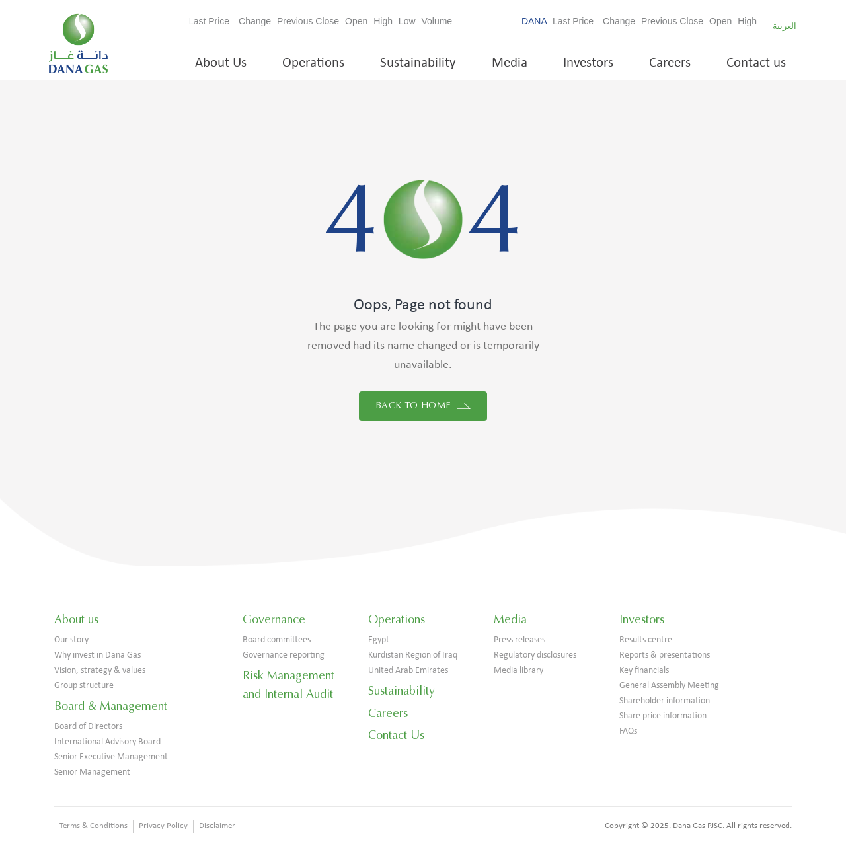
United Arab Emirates (408, 670)
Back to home (423, 405)
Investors (588, 63)
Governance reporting (284, 655)
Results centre (645, 640)
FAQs (628, 731)
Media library (518, 670)
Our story (71, 640)
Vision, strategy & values (99, 670)
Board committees (277, 640)
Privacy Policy (163, 826)
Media (509, 63)
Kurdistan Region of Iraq (412, 655)
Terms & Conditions (93, 826)
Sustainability (418, 63)
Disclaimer (217, 826)
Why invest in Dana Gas (97, 655)
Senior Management (92, 772)
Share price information (663, 716)
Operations (313, 63)
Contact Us (396, 735)
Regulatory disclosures (535, 655)
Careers (670, 63)
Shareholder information (664, 701)
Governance (274, 619)
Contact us (756, 63)
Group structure (84, 686)
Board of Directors (88, 727)
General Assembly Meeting (669, 686)
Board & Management (110, 706)
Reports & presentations (664, 655)
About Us (221, 63)
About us (76, 619)
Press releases (519, 640)
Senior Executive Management (111, 757)
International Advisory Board (107, 742)
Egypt (378, 640)
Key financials (644, 670)
